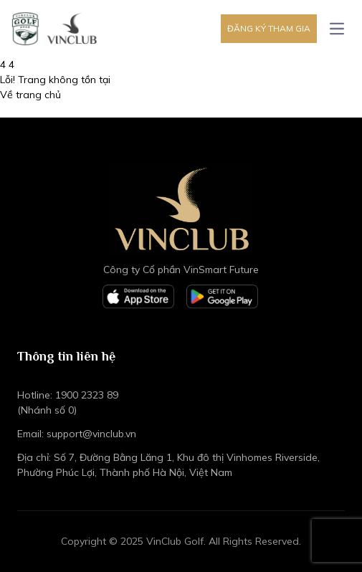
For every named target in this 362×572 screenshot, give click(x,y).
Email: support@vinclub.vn (76, 433)
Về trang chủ (30, 94)
